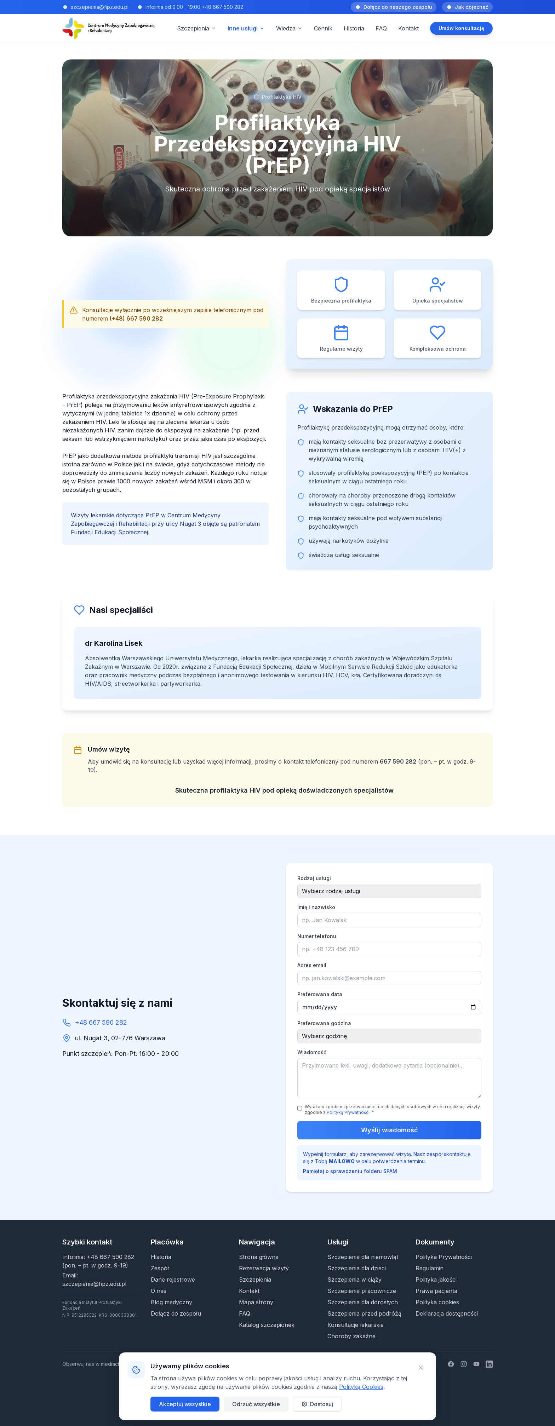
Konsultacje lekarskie (355, 1324)
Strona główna (259, 1256)
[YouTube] (476, 1364)
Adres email (311, 965)
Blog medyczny (171, 1302)
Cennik (323, 28)
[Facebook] (450, 1364)
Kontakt (408, 28)
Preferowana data (319, 994)
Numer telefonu (316, 936)
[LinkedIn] (489, 1364)
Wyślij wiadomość (389, 1130)
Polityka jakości (436, 1279)
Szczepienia (255, 1279)
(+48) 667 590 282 (136, 318)
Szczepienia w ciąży (354, 1279)
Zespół (160, 1268)
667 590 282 (398, 761)
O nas (158, 1290)
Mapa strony (256, 1302)
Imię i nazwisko (316, 907)
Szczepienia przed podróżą (364, 1313)
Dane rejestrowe (173, 1279)
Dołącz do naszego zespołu (393, 7)
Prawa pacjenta (436, 1290)
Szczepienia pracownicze (361, 1290)
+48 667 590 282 (101, 1022)
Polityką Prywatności (348, 1112)
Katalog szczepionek (266, 1324)
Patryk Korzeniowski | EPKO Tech (302, 1405)
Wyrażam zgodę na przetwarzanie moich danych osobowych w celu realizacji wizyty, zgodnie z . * (393, 1109)
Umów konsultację (461, 28)
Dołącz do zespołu (176, 1313)
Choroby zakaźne (351, 1336)
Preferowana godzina (324, 1023)
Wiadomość (311, 1052)
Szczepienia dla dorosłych (362, 1302)
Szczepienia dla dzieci (356, 1268)
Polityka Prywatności (444, 1256)
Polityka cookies (437, 1302)
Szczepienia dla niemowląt (362, 1256)
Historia (354, 28)
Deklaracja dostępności (447, 1313)
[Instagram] (463, 1364)
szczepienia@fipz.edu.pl (94, 1283)
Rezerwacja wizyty (264, 1268)
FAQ (381, 28)
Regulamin (430, 1268)
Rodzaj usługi (314, 878)
